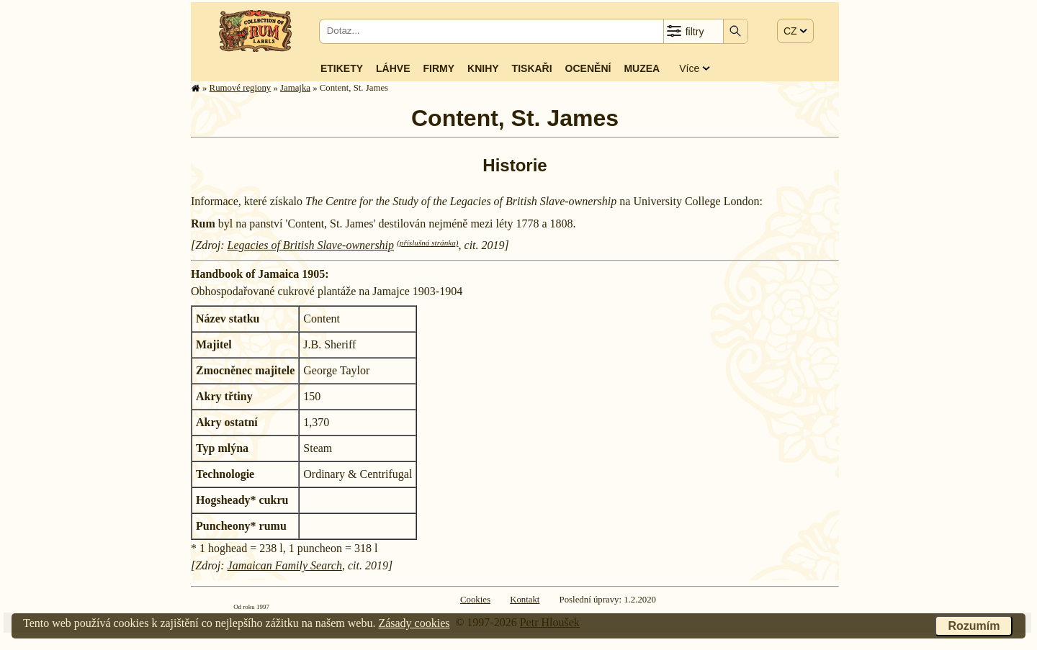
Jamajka (295, 88)
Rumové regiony (240, 88)
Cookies (475, 600)
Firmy (438, 68)
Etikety (341, 68)
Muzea (642, 68)
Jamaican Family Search (285, 565)
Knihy (483, 68)
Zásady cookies (413, 623)
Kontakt (524, 600)
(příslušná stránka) (427, 242)
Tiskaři (532, 68)
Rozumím (974, 626)
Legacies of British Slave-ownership (311, 245)
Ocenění (588, 68)
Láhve (393, 68)
